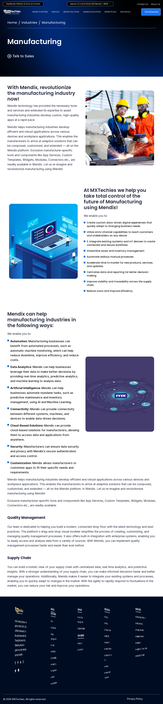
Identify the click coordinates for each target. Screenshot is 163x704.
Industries (29, 22)
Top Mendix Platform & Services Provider (23, 4)
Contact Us (142, 4)
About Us (155, 4)
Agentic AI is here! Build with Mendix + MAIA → (90, 4)
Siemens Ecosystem (92, 12)
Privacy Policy (135, 699)
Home (12, 22)
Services (55, 12)
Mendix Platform (40, 12)
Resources (125, 12)
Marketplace (110, 12)
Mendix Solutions (71, 12)
